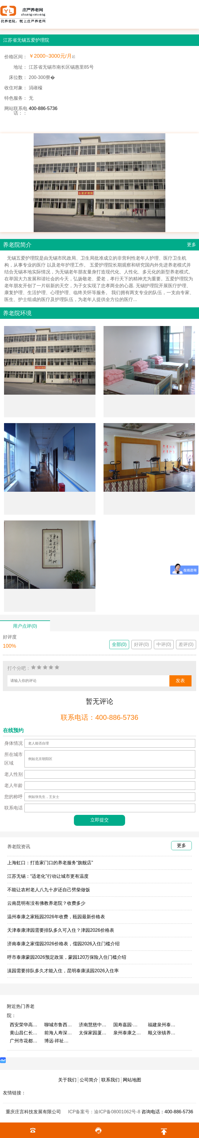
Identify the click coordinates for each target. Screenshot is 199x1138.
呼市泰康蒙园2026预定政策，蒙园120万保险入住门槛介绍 (66, 957)
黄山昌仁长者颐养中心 (24, 1032)
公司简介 (89, 1079)
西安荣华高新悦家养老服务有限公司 (24, 1024)
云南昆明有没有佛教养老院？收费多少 (46, 903)
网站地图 (132, 1079)
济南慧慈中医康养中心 (93, 1024)
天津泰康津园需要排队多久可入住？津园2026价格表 (60, 930)
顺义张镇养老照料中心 (162, 1032)
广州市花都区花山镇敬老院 (24, 1040)
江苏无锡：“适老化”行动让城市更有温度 (48, 876)
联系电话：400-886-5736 (99, 717)
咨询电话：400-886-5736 (167, 1111)
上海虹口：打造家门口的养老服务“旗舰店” (50, 862)
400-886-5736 (43, 108)
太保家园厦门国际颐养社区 (93, 1032)
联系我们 (110, 1079)
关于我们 (67, 1079)
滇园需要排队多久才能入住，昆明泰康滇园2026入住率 (63, 970)
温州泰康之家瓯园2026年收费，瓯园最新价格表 (56, 916)
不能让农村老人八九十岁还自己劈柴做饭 (48, 889)
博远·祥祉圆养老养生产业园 (58, 1040)
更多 (191, 244)
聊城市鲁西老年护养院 (58, 1024)
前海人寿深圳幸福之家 (58, 1032)
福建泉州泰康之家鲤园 (162, 1024)
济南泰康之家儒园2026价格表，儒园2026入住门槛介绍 (63, 943)
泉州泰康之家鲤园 (127, 1032)
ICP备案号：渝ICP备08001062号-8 (104, 1111)
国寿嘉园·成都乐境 (127, 1024)
